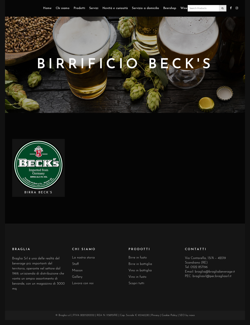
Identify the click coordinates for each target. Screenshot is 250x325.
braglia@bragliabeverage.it (215, 271)
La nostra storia (83, 257)
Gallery (77, 277)
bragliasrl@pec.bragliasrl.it (212, 276)
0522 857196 (199, 267)
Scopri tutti (136, 283)
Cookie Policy (169, 315)
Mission (77, 270)
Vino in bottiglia (140, 270)
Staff (75, 264)
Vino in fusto (137, 277)
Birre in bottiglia (140, 264)
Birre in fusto (137, 257)
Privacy (155, 315)
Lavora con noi (83, 283)
